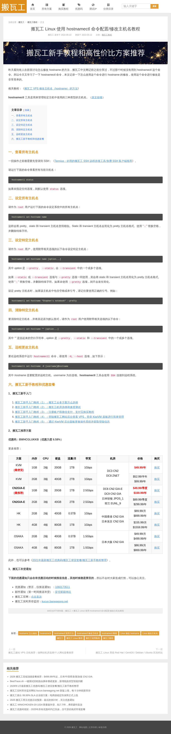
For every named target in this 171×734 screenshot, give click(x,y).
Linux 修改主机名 (150, 633)
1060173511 (62, 587)
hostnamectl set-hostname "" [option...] (35, 329)
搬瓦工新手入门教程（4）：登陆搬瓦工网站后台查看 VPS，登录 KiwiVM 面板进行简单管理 (69, 416)
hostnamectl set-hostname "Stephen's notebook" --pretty (44, 301)
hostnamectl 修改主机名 (87, 633)
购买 (157, 467)
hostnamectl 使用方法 (64, 633)
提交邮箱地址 (63, 591)
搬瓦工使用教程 (93, 638)
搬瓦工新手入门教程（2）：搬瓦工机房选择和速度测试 (48, 407)
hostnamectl (45, 633)
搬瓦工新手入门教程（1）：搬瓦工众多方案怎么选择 (46, 402)
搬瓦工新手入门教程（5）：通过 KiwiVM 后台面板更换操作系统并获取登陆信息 (62, 421)
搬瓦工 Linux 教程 (74, 638)
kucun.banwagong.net (55, 601)
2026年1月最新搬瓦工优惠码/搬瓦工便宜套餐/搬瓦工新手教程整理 (44, 686)
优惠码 (79, 7)
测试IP (93, 7)
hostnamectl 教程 (109, 633)
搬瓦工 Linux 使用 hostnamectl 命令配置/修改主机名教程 (85, 28)
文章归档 (93, 727)
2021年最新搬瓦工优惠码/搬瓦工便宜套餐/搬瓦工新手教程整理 (69, 560)
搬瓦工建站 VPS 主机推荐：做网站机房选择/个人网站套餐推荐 (40, 652)
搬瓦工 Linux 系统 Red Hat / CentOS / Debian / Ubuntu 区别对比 (129, 652)
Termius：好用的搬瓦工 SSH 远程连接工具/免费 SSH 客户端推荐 (93, 161)
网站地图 (83, 727)
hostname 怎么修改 (28, 633)
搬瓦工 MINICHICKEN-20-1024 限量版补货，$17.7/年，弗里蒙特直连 (46, 704)
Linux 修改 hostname (129, 633)
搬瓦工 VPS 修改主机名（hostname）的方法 (51, 88)
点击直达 (36, 596)
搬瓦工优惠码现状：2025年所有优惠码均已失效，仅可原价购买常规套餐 (47, 709)
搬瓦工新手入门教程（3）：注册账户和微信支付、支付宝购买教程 (54, 412)
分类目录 (108, 7)
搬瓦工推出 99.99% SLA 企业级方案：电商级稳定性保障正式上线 (44, 695)
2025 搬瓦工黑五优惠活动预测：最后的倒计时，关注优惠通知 (42, 700)
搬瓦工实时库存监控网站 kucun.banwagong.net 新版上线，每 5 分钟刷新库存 (50, 690)
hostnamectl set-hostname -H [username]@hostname (40, 366)
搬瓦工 (13, 6)
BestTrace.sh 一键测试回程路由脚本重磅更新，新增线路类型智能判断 (46, 681)
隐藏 (27, 110)
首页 (32, 7)
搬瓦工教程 (32, 22)
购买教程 (63, 7)
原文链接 (97, 97)
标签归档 (103, 727)
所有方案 (47, 7)
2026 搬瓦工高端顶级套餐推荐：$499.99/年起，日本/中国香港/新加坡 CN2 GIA (51, 676)
